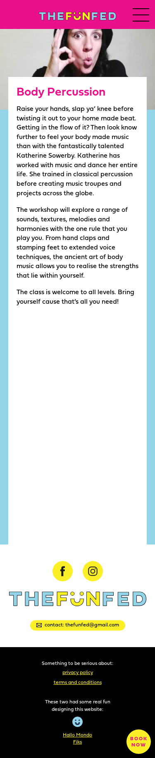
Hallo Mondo (77, 734)
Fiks (77, 741)
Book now (139, 741)
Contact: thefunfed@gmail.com (77, 624)
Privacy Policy (77, 672)
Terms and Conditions (78, 682)
